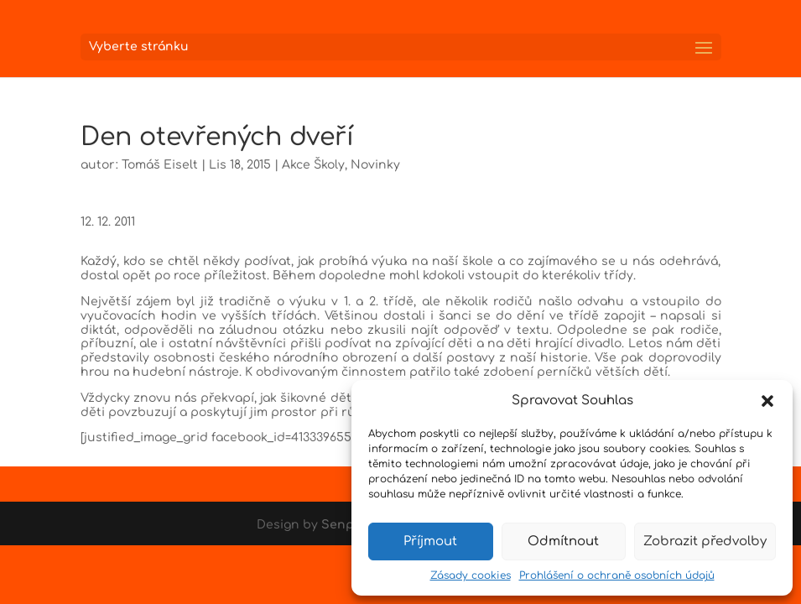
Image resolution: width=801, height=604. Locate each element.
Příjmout (430, 541)
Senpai (343, 524)
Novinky (375, 165)
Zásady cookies (470, 575)
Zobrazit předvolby (705, 541)
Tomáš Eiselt (160, 165)
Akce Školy (313, 165)
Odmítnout (563, 541)
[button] (767, 401)
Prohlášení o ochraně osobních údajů (617, 575)
